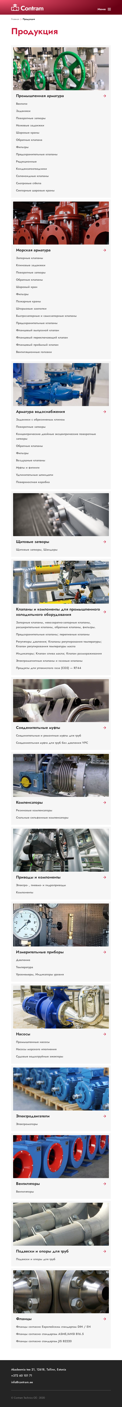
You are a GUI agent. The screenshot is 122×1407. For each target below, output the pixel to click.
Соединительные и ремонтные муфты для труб (48, 735)
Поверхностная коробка (33, 482)
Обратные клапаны (29, 280)
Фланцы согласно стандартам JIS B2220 (44, 1341)
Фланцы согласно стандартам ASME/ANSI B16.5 (50, 1334)
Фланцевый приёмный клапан (37, 345)
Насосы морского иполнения (36, 1049)
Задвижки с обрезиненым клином (40, 419)
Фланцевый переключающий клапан (42, 337)
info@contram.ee (22, 1382)
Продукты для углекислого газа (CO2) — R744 (48, 668)
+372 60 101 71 (21, 1376)
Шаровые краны (27, 132)
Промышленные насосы (33, 1042)
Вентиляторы (25, 1191)
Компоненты (24, 892)
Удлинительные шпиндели (34, 475)
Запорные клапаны (29, 258)
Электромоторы (27, 1124)
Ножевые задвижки (30, 125)
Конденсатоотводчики (31, 169)
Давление (23, 960)
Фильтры (22, 147)
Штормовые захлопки (31, 308)
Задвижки (23, 111)
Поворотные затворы (31, 118)
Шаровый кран (26, 287)
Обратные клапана (29, 140)
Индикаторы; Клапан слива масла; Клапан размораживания (59, 653)
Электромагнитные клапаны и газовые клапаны (49, 661)
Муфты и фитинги (27, 467)
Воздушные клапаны (30, 460)
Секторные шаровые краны (35, 190)
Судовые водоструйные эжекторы (39, 1056)
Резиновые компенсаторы (34, 810)
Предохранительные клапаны (36, 154)
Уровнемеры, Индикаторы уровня (40, 974)
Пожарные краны (28, 301)
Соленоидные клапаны (32, 176)
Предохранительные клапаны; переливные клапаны (53, 634)
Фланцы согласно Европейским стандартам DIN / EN (53, 1327)
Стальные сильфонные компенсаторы (42, 817)
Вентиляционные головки (34, 352)
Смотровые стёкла (28, 183)
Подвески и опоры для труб (35, 1259)
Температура (24, 967)
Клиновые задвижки (30, 265)
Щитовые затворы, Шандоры (36, 549)
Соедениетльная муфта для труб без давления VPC (52, 743)
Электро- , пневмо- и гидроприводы (41, 885)
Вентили (21, 104)
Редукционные (26, 161)
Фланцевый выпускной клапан (37, 330)
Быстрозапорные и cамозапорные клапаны (46, 316)
